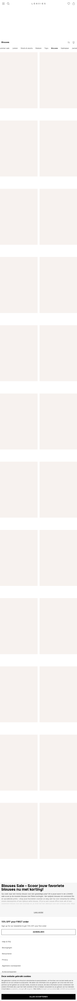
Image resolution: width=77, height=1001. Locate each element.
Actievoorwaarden (9, 972)
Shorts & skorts (27, 48)
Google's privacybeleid (49, 989)
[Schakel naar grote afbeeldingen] (73, 42)
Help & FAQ (6, 942)
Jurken (15, 48)
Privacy (5, 960)
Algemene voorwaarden (11, 966)
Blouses (54, 48)
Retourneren (7, 954)
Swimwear (65, 48)
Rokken (38, 48)
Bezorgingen (7, 948)
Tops (46, 48)
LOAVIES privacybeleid (67, 989)
